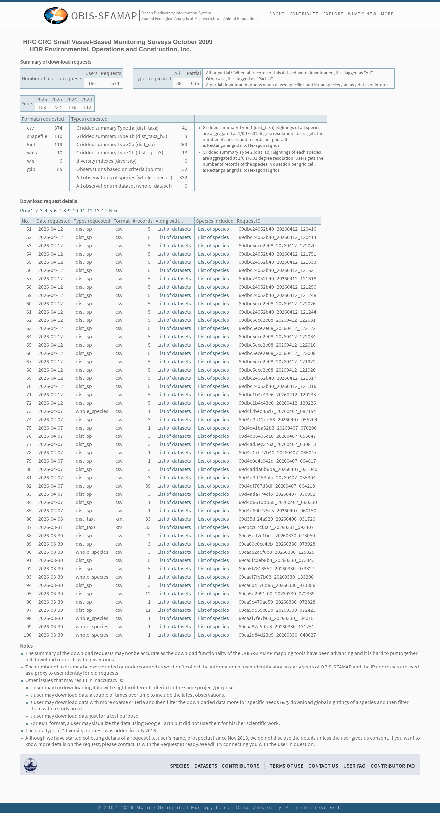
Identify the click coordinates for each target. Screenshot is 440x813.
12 (90, 210)
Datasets (205, 766)
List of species (213, 229)
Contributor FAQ (393, 766)
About (277, 14)
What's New (362, 14)
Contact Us (323, 766)
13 (97, 210)
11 (82, 210)
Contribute (304, 14)
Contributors (240, 766)
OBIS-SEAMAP (104, 15)
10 (75, 210)
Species (179, 766)
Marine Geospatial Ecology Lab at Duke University (209, 807)
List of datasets (174, 229)
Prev (25, 210)
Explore (333, 14)
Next (114, 210)
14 (104, 210)
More (387, 14)
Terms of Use (286, 766)
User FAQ (354, 766)
